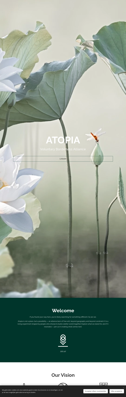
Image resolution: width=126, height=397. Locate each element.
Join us (63, 351)
